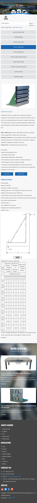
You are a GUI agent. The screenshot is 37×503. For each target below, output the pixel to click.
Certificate (4, 431)
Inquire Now (7, 174)
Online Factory (5, 439)
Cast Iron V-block (18, 71)
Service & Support (6, 454)
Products (31, 25)
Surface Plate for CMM (18, 61)
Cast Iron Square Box (18, 52)
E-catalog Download (29, 18)
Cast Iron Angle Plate (6, 27)
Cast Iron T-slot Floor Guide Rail (18, 66)
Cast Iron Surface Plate (18, 32)
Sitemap (31, 16)
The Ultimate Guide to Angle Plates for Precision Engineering (18, 406)
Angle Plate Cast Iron (17, 27)
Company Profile (6, 429)
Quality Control (5, 436)
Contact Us (4, 461)
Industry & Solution (6, 456)
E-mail (25, 16)
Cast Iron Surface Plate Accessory (18, 57)
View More (3, 383)
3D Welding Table (18, 37)
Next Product (21, 174)
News (3, 459)
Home (3, 446)
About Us (4, 449)
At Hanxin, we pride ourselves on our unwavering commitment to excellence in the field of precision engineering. (16, 411)
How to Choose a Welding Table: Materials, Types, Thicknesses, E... (16, 374)
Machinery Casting (18, 76)
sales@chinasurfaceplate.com (14, 476)
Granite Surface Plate (18, 42)
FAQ (3, 434)
